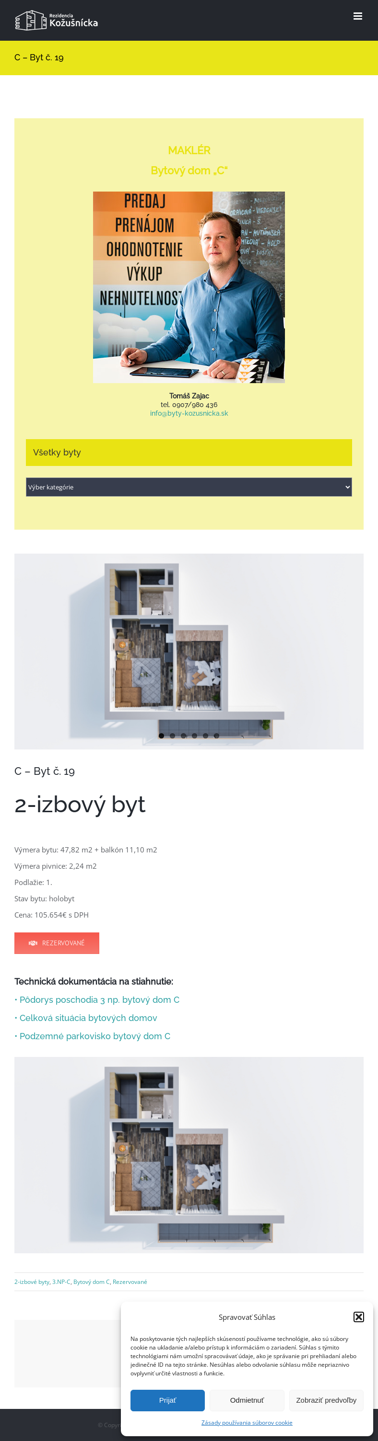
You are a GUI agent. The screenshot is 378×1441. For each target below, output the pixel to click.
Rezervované (130, 1282)
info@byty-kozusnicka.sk (189, 413)
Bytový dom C (91, 1282)
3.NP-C (61, 1282)
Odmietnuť (247, 1400)
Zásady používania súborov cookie (247, 1422)
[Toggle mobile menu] (359, 16)
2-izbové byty (31, 1282)
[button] (359, 1317)
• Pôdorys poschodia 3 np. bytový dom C (96, 1000)
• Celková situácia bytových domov (85, 1018)
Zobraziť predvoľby (326, 1400)
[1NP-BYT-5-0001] (189, 652)
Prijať (168, 1400)
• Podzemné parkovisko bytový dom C (92, 1036)
